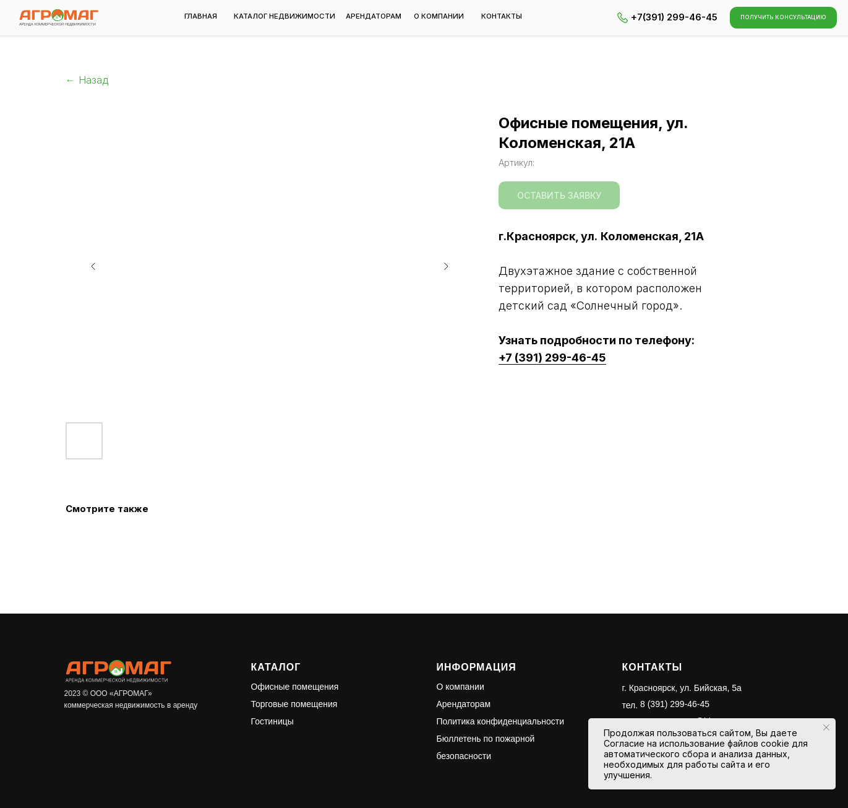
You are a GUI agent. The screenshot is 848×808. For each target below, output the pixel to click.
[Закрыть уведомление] (826, 727)
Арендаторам (464, 704)
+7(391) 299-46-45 (674, 17)
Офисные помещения (295, 687)
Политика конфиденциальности (501, 721)
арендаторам (373, 16)
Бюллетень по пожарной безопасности (486, 747)
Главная (200, 16)
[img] (58, 17)
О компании (460, 687)
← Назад (87, 80)
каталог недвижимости (284, 16)
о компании (439, 16)
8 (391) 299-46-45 (674, 704)
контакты (501, 16)
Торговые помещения (294, 704)
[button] (783, 17)
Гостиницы (272, 721)
